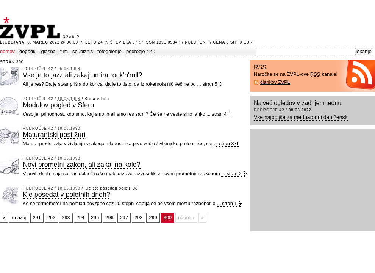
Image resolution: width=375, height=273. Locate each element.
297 (124, 217)
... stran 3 (224, 143)
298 (138, 217)
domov (7, 51)
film (64, 51)
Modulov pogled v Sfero (58, 105)
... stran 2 (231, 173)
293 (66, 217)
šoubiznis (82, 51)
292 (51, 217)
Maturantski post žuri (54, 134)
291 (37, 217)
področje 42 (139, 51)
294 (80, 217)
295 (95, 217)
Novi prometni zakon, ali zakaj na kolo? (82, 164)
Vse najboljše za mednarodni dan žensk (301, 117)
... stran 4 (216, 114)
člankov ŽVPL (275, 82)
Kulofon (195, 42)
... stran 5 (207, 84)
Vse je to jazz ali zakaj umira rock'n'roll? (82, 75)
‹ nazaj (19, 217)
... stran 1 (227, 203)
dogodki (28, 51)
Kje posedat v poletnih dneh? (66, 194)
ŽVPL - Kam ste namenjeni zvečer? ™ (31, 28)
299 (153, 217)
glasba (48, 51)
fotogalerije (109, 51)
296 (109, 217)
